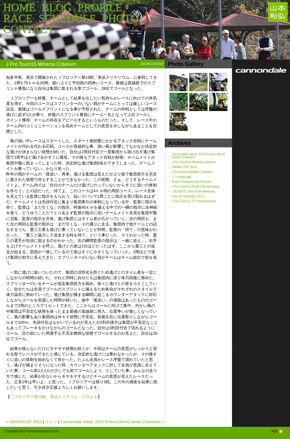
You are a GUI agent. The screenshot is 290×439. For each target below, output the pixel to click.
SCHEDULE (67, 18)
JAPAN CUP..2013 (184, 167)
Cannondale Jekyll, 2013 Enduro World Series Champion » (112, 421)
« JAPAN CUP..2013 (24, 421)
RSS (277, 431)
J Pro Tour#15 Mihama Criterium (194, 162)
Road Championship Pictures (192, 181)
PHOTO (120, 18)
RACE (17, 18)
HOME (19, 7)
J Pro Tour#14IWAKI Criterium (192, 172)
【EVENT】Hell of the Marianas (193, 191)
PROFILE (100, 7)
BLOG (56, 7)
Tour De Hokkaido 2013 (188, 196)
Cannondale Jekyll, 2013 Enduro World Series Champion (198, 156)
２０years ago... (183, 176)
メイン (51, 421)
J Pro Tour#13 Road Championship (195, 186)
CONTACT (28, 29)
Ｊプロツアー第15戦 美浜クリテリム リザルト (54, 396)
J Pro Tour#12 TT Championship (194, 201)
